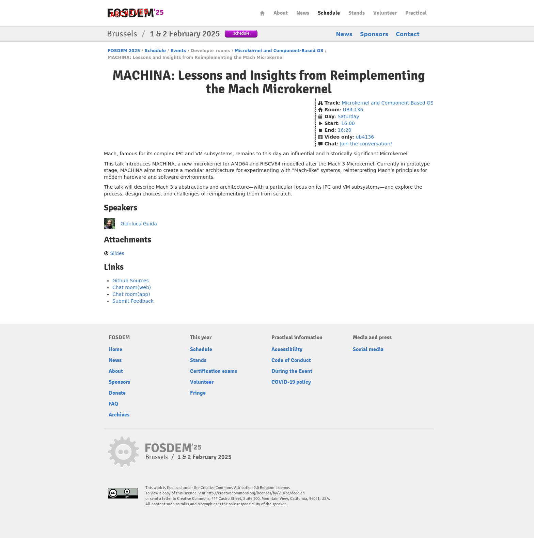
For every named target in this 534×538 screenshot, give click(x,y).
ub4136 (365, 137)
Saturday (348, 116)
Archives (119, 414)
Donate (117, 393)
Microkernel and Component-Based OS (279, 50)
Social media (368, 349)
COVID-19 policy (291, 382)
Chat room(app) (131, 294)
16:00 (348, 123)
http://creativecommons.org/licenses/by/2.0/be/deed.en (255, 493)
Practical (416, 13)
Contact (408, 34)
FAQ (113, 403)
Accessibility (286, 349)
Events (178, 50)
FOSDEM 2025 (124, 50)
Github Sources (130, 280)
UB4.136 (353, 109)
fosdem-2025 (135, 13)
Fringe (198, 393)
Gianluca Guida (139, 223)
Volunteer (385, 13)
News (302, 13)
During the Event (291, 371)
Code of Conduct (291, 360)
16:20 (344, 130)
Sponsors (374, 34)
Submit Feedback (133, 301)
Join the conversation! (366, 143)
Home (262, 13)
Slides (117, 253)
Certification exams (213, 371)
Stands (356, 13)
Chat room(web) (131, 287)
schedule (241, 33)
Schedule (329, 13)
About (280, 13)
